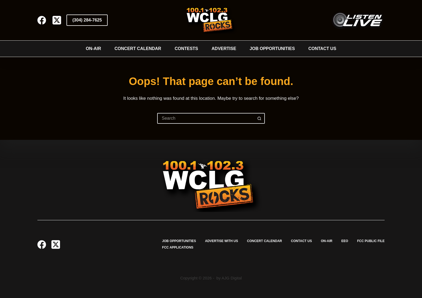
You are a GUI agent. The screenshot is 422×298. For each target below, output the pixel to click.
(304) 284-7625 (87, 20)
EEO (344, 241)
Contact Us (322, 48)
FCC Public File (371, 241)
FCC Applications (177, 247)
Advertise (224, 48)
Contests (186, 48)
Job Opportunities (272, 48)
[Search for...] (205, 118)
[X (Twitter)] (56, 20)
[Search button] (259, 118)
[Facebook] (41, 20)
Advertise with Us (221, 241)
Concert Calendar (138, 48)
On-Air (93, 48)
